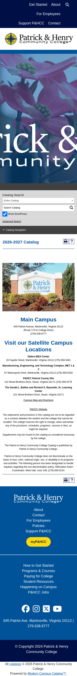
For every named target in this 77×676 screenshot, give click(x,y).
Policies (38, 526)
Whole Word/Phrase (17, 214)
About (55, 5)
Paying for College (38, 576)
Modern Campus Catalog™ (47, 673)
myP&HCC (38, 541)
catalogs (15, 664)
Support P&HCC (31, 23)
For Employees (48, 14)
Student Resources (38, 582)
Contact (54, 23)
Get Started (38, 5)
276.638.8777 (38, 626)
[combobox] (38, 200)
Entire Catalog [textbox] (11, 200)
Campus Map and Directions (38, 400)
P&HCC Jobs (38, 592)
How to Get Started (38, 565)
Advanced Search (11, 221)
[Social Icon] (26, 609)
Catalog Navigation (16, 230)
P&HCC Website (38, 409)
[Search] (67, 5)
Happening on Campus (38, 587)
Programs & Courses (38, 571)
